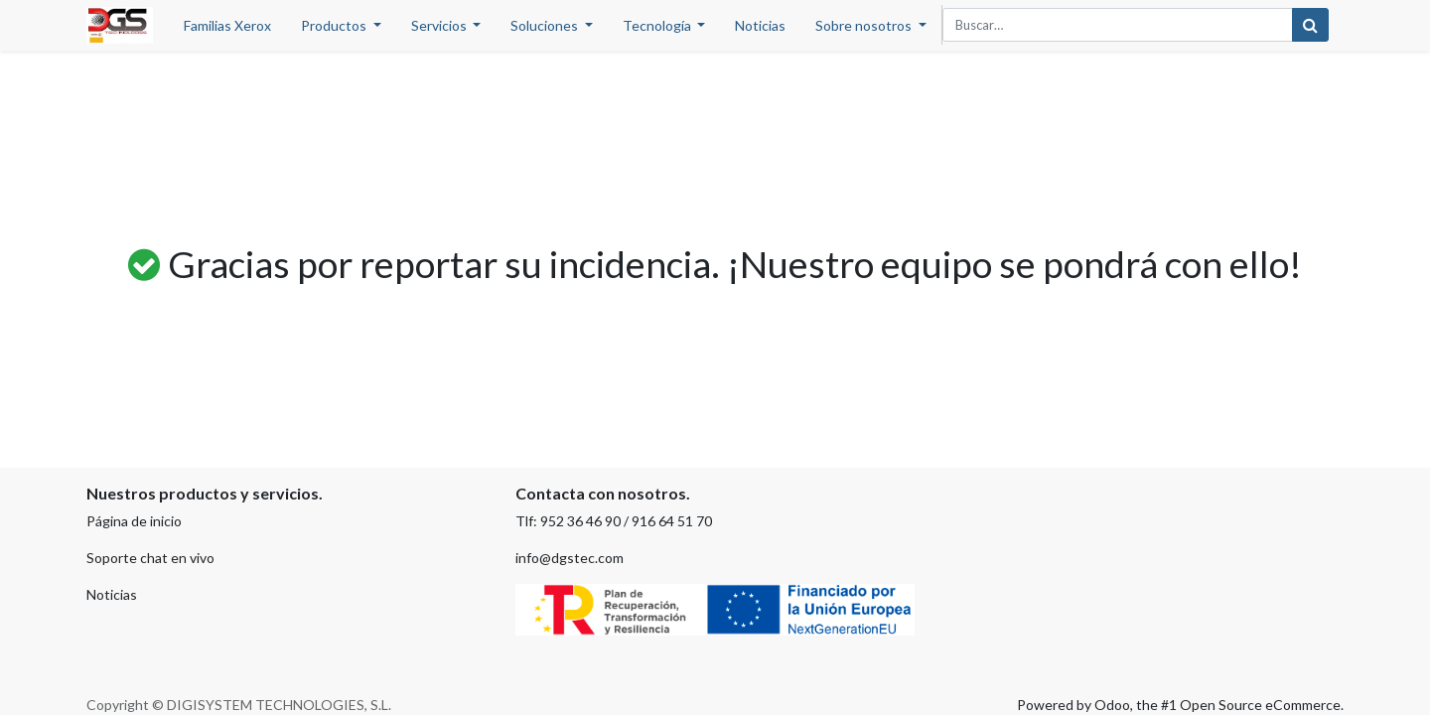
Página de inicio (134, 520)
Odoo (1112, 704)
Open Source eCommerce (1260, 704)
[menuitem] (227, 25)
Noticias (111, 594)
